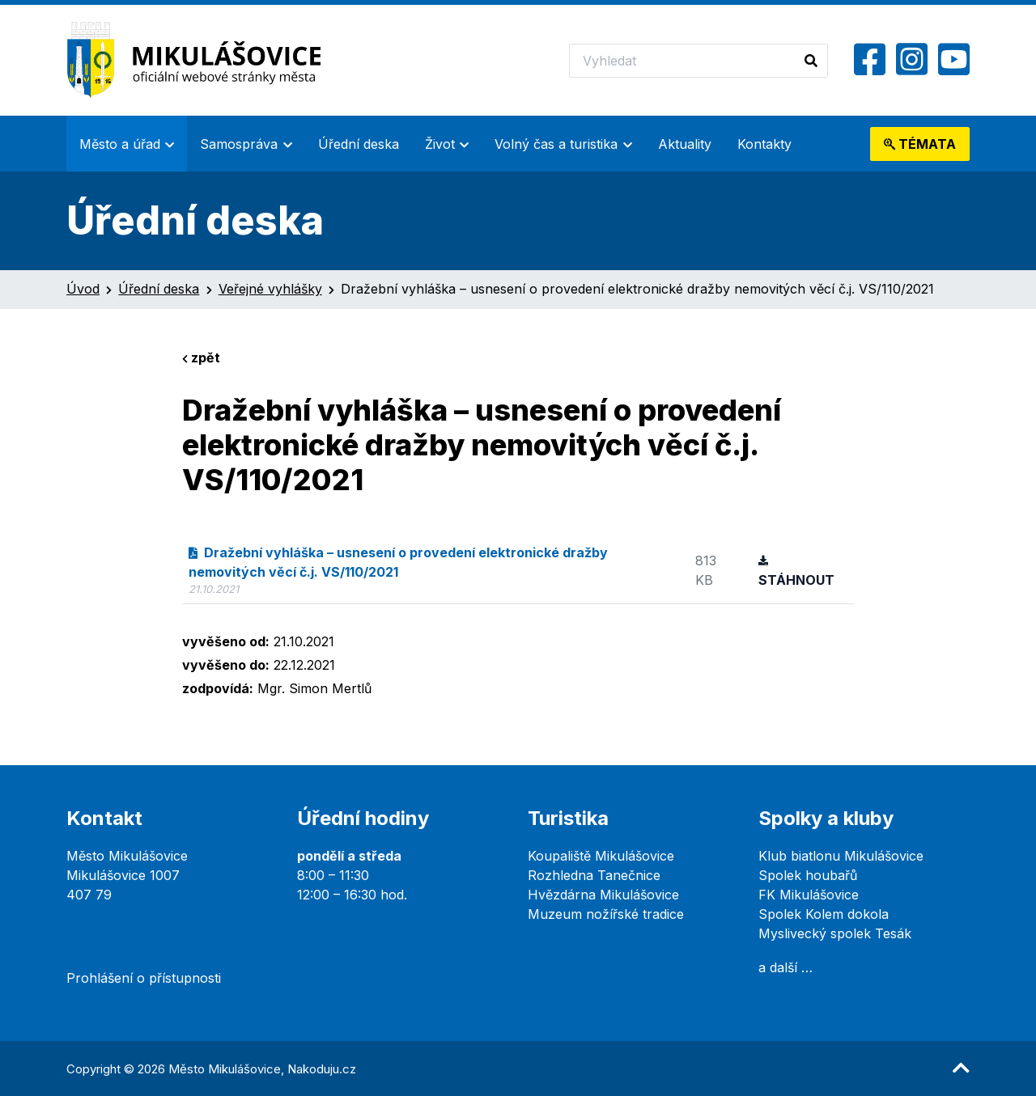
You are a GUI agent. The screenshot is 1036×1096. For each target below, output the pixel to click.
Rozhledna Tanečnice (594, 875)
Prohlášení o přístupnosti (143, 978)
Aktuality (684, 144)
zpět (201, 357)
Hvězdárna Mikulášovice (603, 895)
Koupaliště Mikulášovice (601, 856)
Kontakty (764, 144)
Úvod (83, 289)
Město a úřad (119, 144)
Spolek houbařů (807, 875)
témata (920, 144)
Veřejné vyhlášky (270, 289)
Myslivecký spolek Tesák (834, 933)
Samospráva (239, 144)
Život (440, 144)
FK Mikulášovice (808, 895)
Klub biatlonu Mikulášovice (840, 856)
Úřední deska (358, 144)
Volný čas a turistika (556, 144)
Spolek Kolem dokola (823, 914)
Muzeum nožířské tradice (606, 914)
